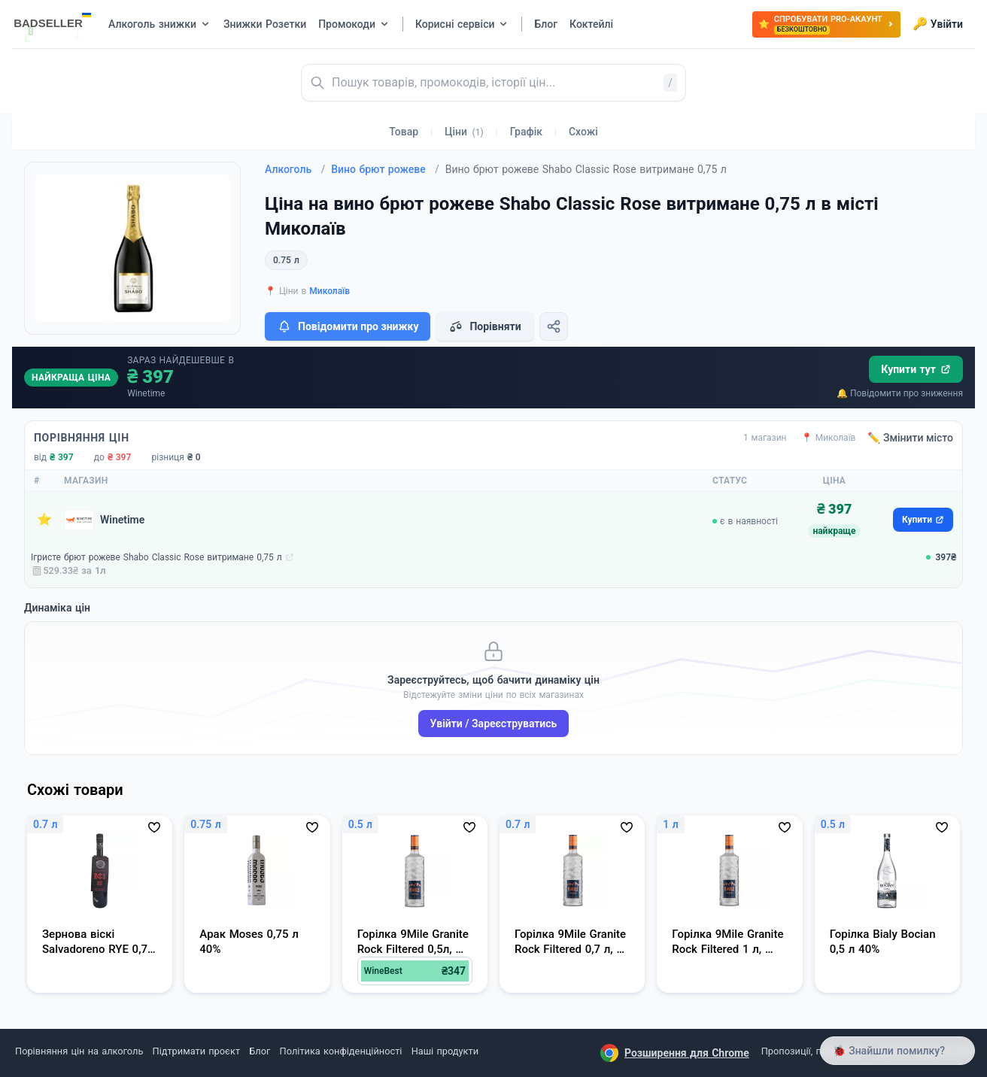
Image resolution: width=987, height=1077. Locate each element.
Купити (923, 519)
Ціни (464, 132)
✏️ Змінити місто (910, 438)
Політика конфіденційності (341, 1051)
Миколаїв (329, 291)
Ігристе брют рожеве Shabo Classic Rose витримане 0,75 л (156, 557)
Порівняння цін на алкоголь (79, 1051)
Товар (403, 132)
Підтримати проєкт (196, 1051)
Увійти (938, 24)
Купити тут (916, 369)
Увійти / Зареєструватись (493, 723)
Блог (259, 1051)
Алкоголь (295, 169)
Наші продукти (445, 1051)
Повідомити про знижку (347, 326)
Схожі (583, 132)
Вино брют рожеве (385, 169)
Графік (526, 132)
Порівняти (484, 326)
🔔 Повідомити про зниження (900, 393)
